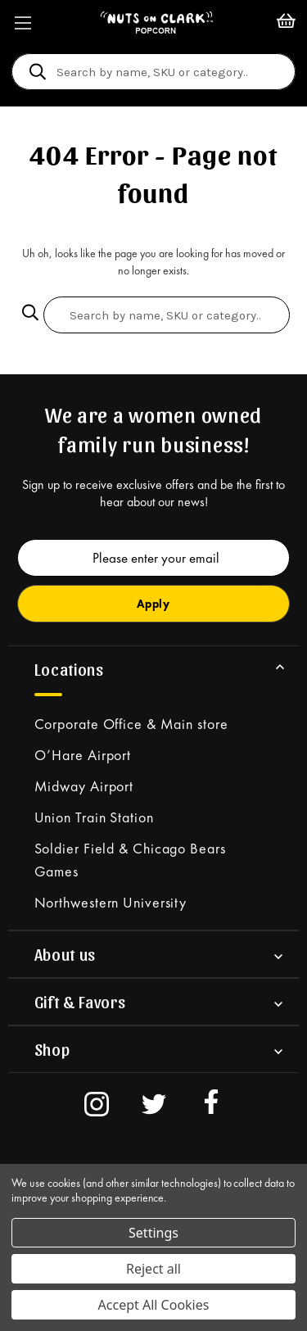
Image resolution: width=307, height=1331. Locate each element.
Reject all (153, 1269)
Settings (153, 1233)
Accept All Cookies (154, 1305)
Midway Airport (84, 785)
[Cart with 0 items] (286, 22)
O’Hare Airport (83, 754)
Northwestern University (110, 902)
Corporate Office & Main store (131, 723)
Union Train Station (94, 817)
